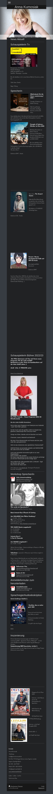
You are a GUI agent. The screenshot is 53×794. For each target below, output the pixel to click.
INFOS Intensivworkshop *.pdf (24, 479)
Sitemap (20, 786)
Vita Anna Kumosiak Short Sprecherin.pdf (27, 568)
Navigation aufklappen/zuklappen (26, 2)
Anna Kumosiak (26, 7)
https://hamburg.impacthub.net (28, 523)
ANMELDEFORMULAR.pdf (24, 588)
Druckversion (13, 786)
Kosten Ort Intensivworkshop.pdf (24, 575)
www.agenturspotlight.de (15, 771)
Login (42, 786)
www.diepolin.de (23, 468)
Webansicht (41, 788)
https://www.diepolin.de (17, 373)
